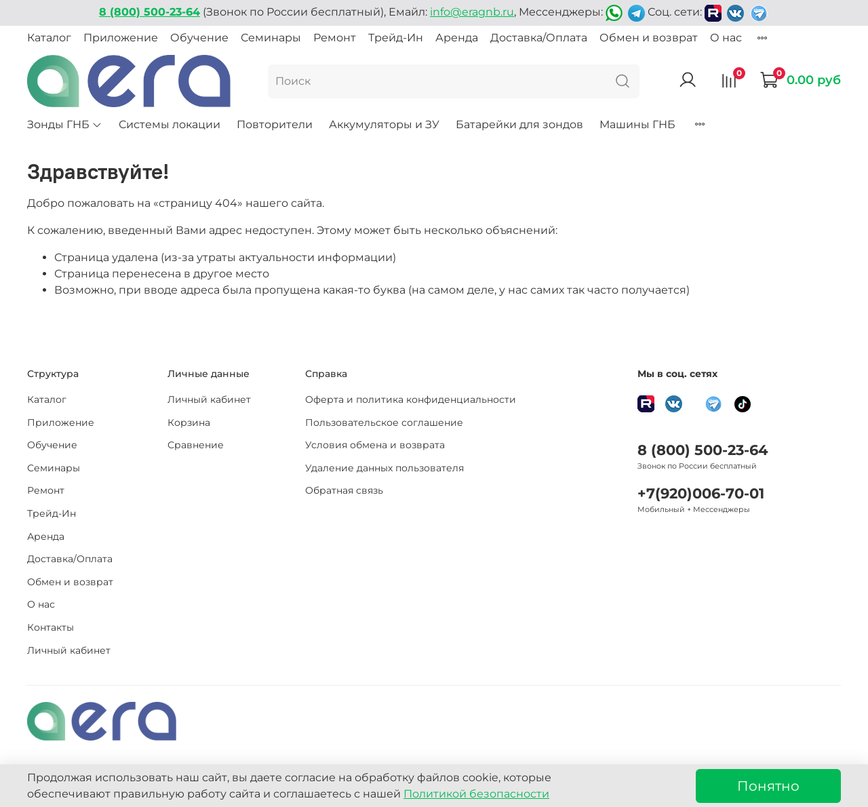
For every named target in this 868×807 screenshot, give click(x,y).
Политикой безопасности (476, 793)
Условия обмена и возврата (375, 445)
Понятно (768, 786)
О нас (726, 37)
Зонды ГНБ (64, 124)
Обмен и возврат (648, 37)
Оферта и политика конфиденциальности (410, 399)
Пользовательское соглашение (384, 422)
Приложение (120, 37)
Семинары (271, 37)
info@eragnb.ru (472, 11)
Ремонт (334, 37)
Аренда (456, 37)
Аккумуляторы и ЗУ (384, 124)
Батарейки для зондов (519, 124)
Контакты (50, 627)
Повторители (275, 124)
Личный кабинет (69, 650)
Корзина (188, 422)
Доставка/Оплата (538, 37)
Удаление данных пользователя (384, 468)
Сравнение (195, 445)
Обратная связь (344, 490)
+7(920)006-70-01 (700, 493)
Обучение (199, 37)
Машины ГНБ (637, 124)
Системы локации (169, 124)
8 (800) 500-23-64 (702, 449)
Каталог (49, 37)
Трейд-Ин (395, 37)
